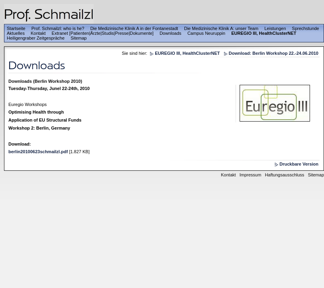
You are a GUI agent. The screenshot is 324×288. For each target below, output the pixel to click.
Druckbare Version (299, 164)
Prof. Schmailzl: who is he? (58, 28)
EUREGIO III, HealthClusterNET (263, 33)
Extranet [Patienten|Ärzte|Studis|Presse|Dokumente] (103, 33)
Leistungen (275, 28)
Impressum (250, 174)
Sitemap (78, 38)
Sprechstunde (305, 28)
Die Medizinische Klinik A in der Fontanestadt (134, 28)
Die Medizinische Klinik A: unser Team (221, 28)
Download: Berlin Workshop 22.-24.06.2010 (273, 53)
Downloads (170, 33)
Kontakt (38, 33)
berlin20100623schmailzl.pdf (38, 151)
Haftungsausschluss (284, 174)
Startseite (16, 28)
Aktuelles (16, 33)
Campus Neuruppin (206, 33)
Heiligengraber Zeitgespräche (35, 38)
